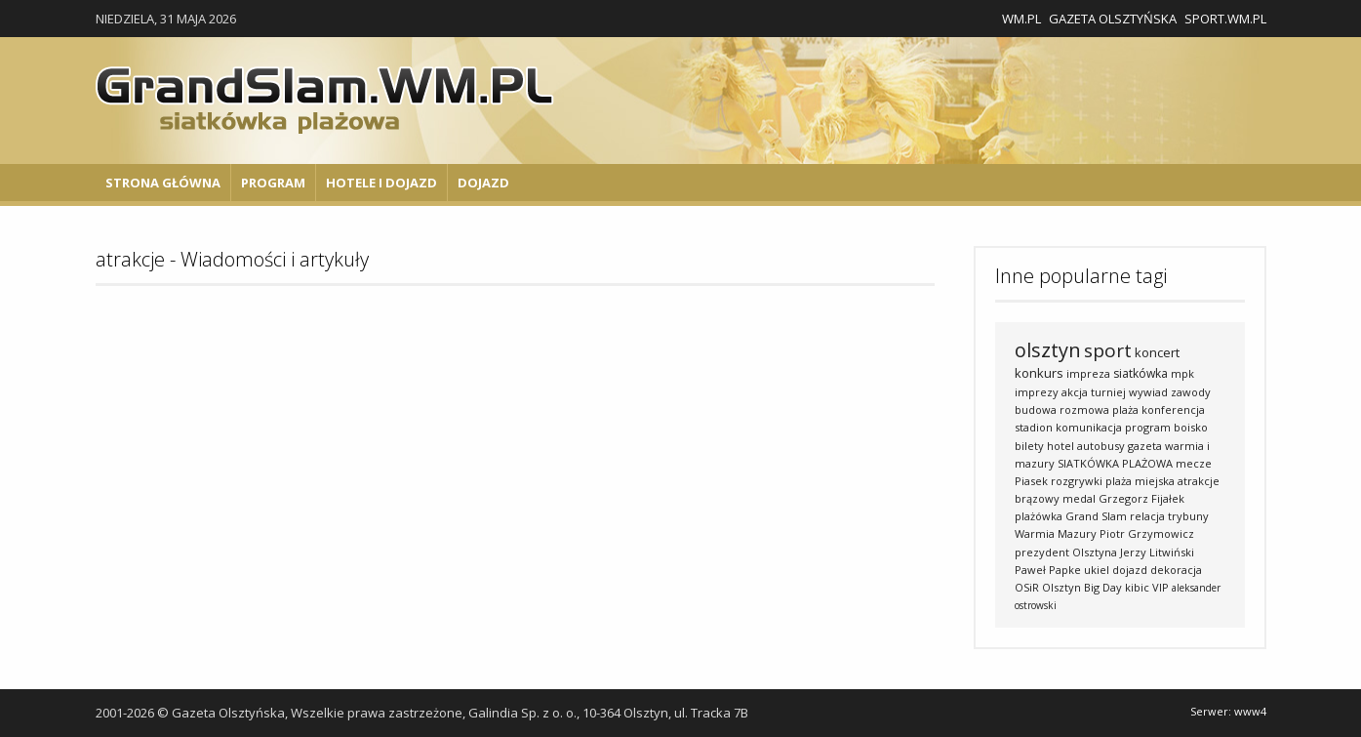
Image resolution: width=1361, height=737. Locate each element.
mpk (1182, 373)
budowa (1036, 409)
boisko (1191, 427)
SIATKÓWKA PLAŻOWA (1115, 463)
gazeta (1145, 445)
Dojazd (483, 182)
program (1148, 427)
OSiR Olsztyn (1048, 587)
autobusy (1101, 445)
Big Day (1103, 587)
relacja (1147, 516)
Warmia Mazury (1056, 533)
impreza (1088, 373)
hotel (1060, 445)
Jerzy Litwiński (1157, 552)
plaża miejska (1140, 480)
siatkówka (1140, 373)
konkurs (1039, 373)
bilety (1029, 445)
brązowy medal (1055, 498)
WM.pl (1021, 18)
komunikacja (1089, 427)
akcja (1074, 392)
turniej (1108, 392)
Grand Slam (1096, 516)
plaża (1125, 409)
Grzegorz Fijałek (1141, 498)
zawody (1191, 392)
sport (1108, 350)
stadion (1034, 427)
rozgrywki (1076, 480)
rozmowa (1084, 409)
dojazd (1129, 569)
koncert (1157, 352)
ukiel (1096, 569)
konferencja (1173, 409)
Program (273, 182)
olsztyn (1048, 350)
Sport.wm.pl (1225, 18)
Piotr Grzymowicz (1147, 533)
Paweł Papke (1048, 569)
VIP (1160, 587)
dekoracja (1176, 569)
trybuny (1188, 516)
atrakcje (1199, 480)
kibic (1137, 587)
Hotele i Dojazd (381, 182)
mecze (1194, 463)
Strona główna (162, 182)
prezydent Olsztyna (1066, 552)
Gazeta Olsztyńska (1113, 18)
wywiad (1148, 392)
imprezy (1037, 392)
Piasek (1031, 480)
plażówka (1038, 516)
